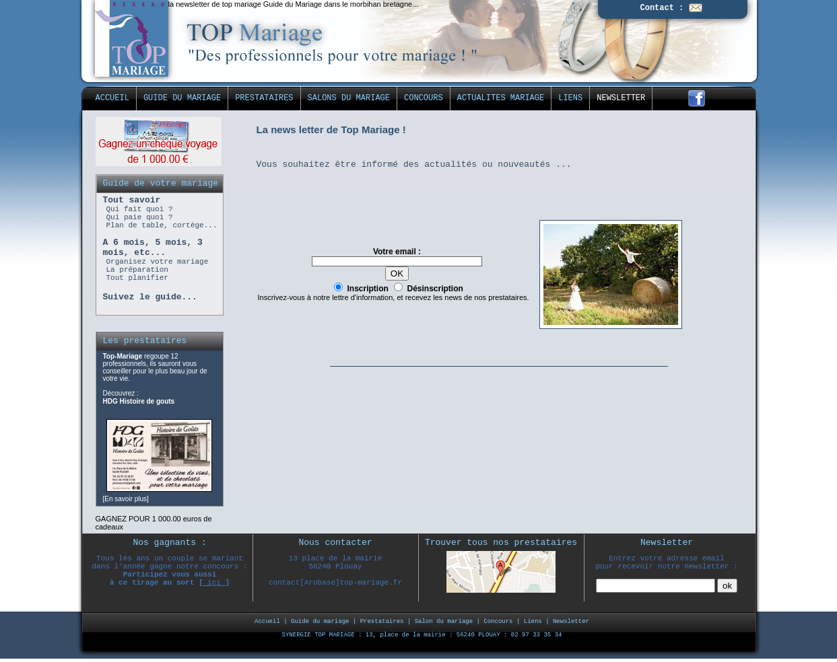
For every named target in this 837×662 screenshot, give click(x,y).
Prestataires (382, 621)
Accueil (267, 621)
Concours (498, 621)
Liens (533, 621)
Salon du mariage (444, 621)
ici (214, 583)
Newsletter (571, 621)
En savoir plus (125, 499)
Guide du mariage (320, 621)
